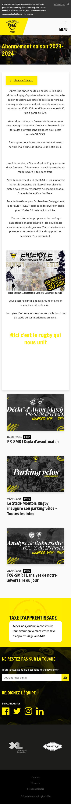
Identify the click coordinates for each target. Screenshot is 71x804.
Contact (36, 777)
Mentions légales (35, 788)
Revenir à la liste (21, 80)
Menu (63, 29)
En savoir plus (59, 4)
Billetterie (35, 783)
